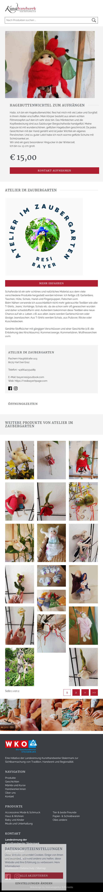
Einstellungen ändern (34, 883)
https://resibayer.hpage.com (31, 380)
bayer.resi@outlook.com (30, 377)
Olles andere (60, 819)
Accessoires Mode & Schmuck (22, 812)
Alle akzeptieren (34, 875)
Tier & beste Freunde (64, 812)
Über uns (10, 792)
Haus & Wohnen (14, 816)
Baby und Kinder (14, 819)
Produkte (10, 777)
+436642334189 (26, 369)
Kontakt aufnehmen (54, 170)
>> (94, 692)
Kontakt (9, 796)
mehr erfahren (51, 283)
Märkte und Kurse (15, 785)
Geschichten (12, 781)
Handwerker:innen (15, 789)
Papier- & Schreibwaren (66, 816)
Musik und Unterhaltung (19, 823)
